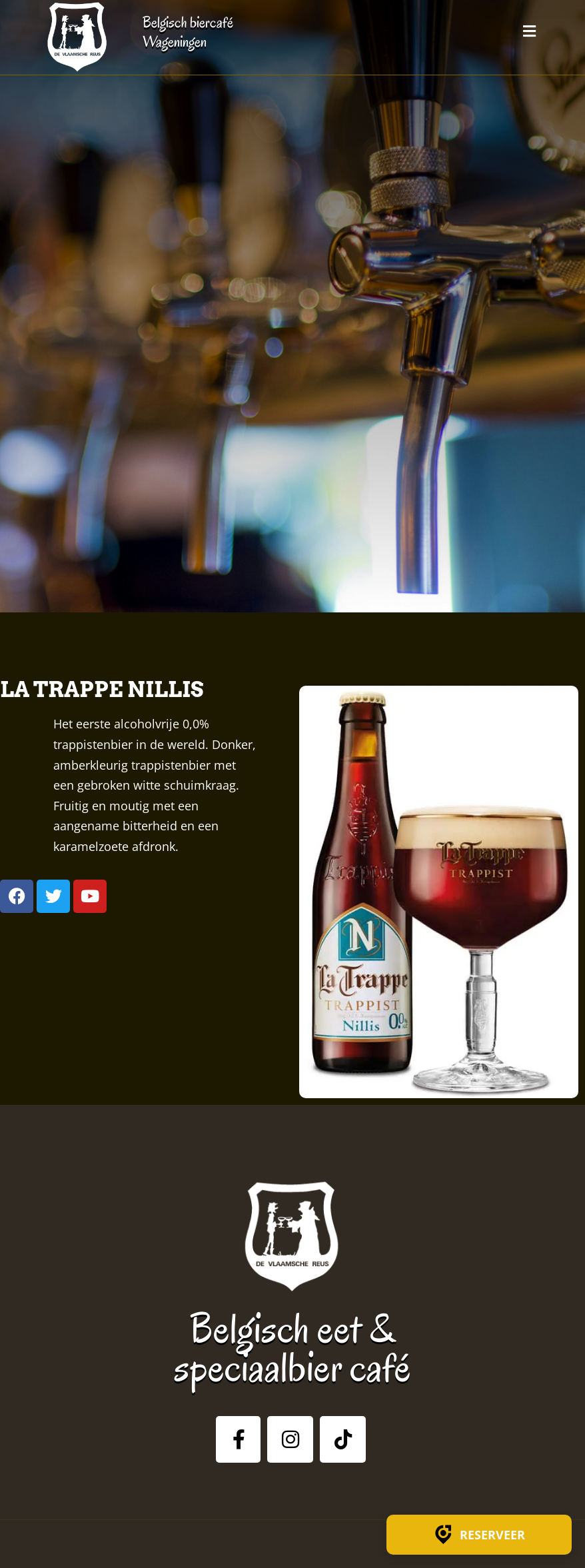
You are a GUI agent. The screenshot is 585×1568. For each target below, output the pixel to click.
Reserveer (479, 1535)
